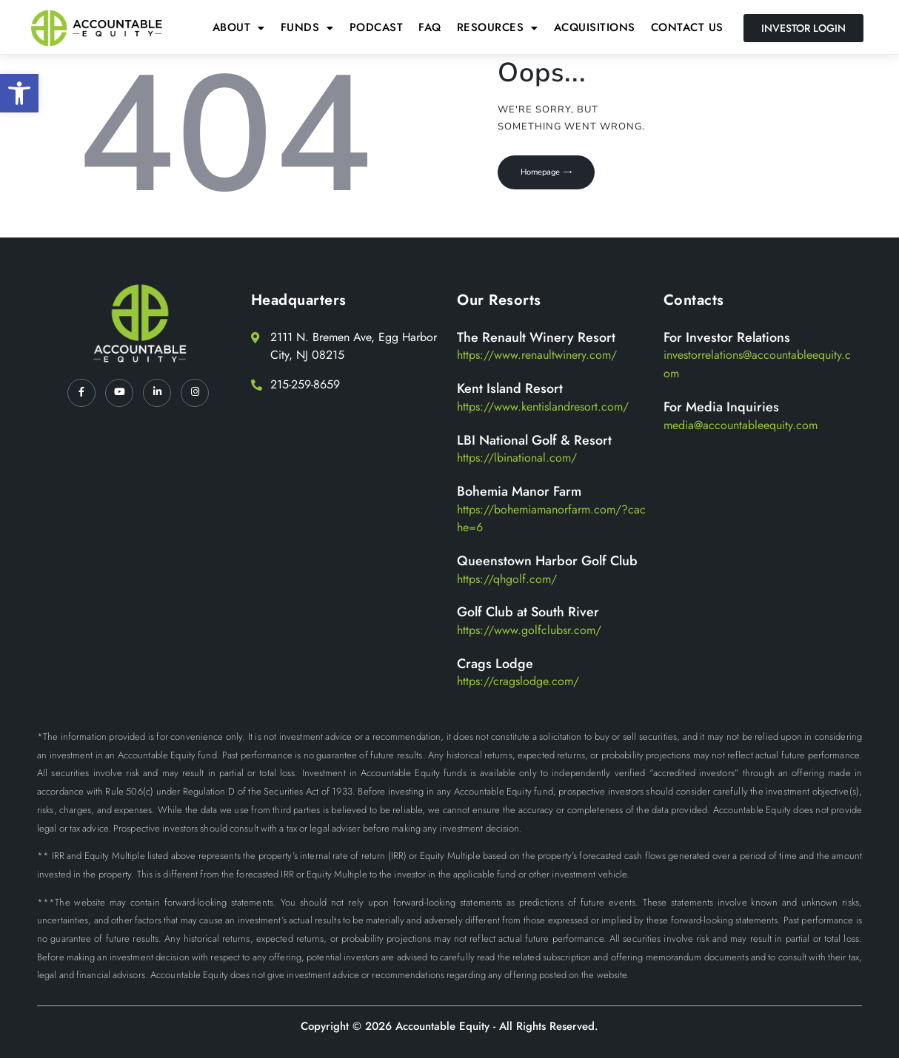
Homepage (541, 172)
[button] (19, 93)
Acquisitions (594, 27)
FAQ (429, 27)
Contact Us (687, 27)
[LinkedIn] (158, 393)
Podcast (377, 27)
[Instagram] (197, 393)
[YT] (118, 393)
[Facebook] (79, 393)
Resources (497, 27)
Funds (307, 27)
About (239, 27)
